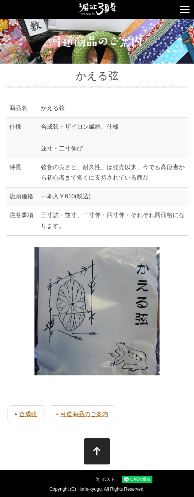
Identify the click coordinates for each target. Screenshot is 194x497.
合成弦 (28, 414)
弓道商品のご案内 (84, 414)
